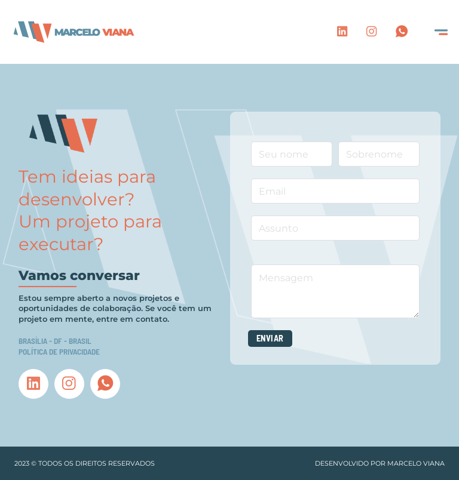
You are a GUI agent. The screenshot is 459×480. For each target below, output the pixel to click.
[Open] (441, 32)
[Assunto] (335, 228)
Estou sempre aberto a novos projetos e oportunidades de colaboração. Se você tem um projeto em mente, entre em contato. (115, 308)
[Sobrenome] (379, 154)
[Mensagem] (335, 291)
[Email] (335, 191)
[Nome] (291, 154)
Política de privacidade (59, 351)
